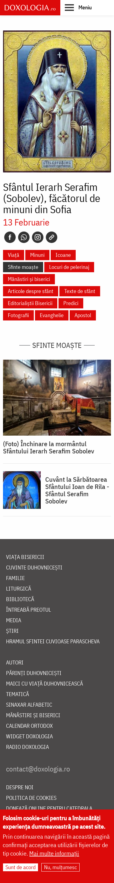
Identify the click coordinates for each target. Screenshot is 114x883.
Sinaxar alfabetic (29, 705)
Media (13, 620)
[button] (78, 7)
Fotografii (18, 315)
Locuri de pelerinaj (69, 266)
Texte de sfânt (79, 291)
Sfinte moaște (23, 266)
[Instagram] (37, 237)
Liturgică (18, 589)
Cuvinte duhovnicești (34, 568)
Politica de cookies (31, 798)
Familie (15, 578)
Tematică (17, 694)
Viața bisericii (25, 557)
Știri (12, 631)
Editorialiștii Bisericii (30, 303)
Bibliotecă (20, 599)
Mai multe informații (54, 853)
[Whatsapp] (24, 237)
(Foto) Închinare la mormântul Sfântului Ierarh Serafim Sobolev (48, 447)
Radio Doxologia (27, 747)
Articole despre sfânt (30, 291)
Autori (15, 663)
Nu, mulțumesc (60, 867)
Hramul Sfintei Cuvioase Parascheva (53, 642)
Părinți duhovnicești (34, 673)
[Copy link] (51, 237)
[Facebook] (10, 237)
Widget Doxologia (29, 736)
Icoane (63, 254)
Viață (13, 254)
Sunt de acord (20, 867)
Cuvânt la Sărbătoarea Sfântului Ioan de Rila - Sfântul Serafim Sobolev (77, 490)
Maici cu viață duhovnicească (44, 684)
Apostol (82, 315)
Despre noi (19, 787)
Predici (70, 303)
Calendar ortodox (29, 726)
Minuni (37, 254)
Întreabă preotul (28, 610)
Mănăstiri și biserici (29, 279)
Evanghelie (52, 315)
